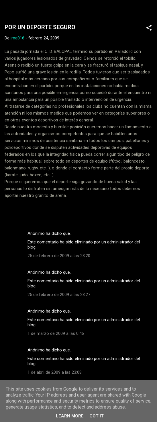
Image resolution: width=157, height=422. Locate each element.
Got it (96, 416)
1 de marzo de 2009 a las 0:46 (56, 333)
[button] (149, 28)
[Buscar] (149, 11)
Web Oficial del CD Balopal (59, 10)
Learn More (70, 416)
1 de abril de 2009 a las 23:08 (55, 372)
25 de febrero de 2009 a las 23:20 (59, 255)
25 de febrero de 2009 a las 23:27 (59, 294)
